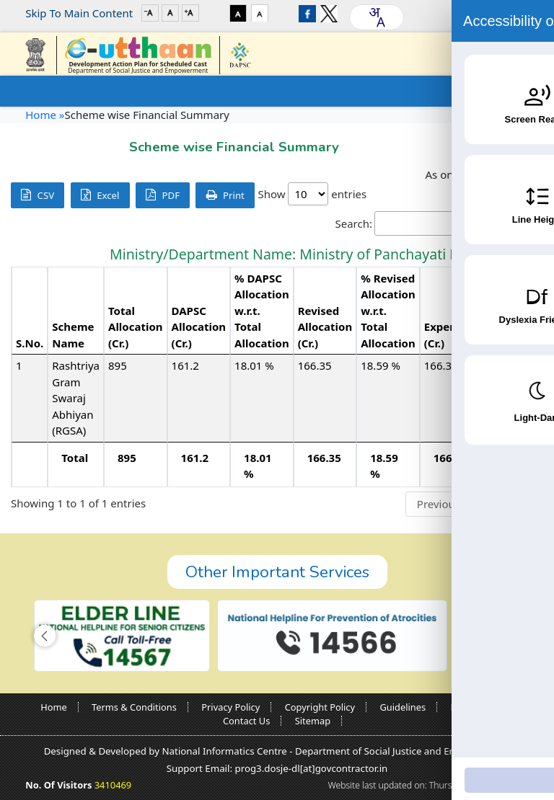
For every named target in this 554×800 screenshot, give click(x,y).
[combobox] (376, 17)
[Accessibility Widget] (514, 757)
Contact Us (246, 720)
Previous (438, 504)
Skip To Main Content (79, 13)
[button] (45, 635)
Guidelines (402, 707)
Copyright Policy (320, 707)
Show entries (312, 193)
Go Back (499, 143)
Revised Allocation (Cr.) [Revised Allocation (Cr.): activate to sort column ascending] (325, 326)
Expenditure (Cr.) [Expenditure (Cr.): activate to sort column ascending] (457, 334)
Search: (439, 223)
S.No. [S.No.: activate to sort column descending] (29, 343)
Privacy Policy (230, 707)
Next (520, 504)
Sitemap (312, 720)
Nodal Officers (482, 707)
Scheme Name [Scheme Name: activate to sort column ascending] (73, 334)
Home (53, 707)
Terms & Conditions (134, 707)
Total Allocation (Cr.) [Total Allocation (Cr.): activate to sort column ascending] (135, 326)
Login (496, 13)
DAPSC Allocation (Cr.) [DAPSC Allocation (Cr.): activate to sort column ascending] (199, 326)
